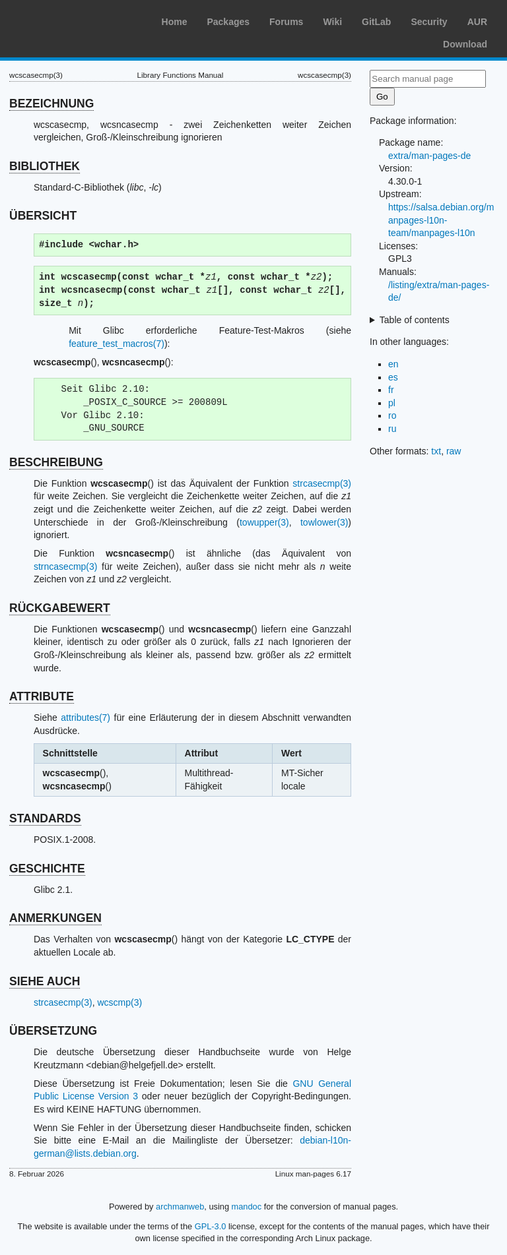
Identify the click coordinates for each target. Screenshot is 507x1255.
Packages (228, 21)
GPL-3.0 (210, 1226)
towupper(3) (264, 522)
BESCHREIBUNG (56, 462)
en (393, 364)
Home (174, 21)
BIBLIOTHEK (44, 166)
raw (453, 451)
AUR (477, 21)
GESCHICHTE (47, 868)
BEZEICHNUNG (51, 103)
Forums (286, 21)
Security (429, 21)
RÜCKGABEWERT (59, 608)
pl (391, 403)
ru (392, 428)
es (393, 377)
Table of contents (415, 320)
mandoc (247, 1206)
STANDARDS (45, 818)
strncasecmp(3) (65, 566)
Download (465, 44)
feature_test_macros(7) (116, 343)
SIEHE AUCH (44, 981)
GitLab (376, 21)
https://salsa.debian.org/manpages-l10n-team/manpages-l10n (441, 220)
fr (391, 389)
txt (436, 451)
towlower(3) (324, 522)
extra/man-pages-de (429, 155)
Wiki (332, 21)
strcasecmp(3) (321, 483)
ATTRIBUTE (41, 696)
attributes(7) (85, 717)
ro (392, 415)
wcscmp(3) (119, 1002)
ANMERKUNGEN (55, 918)
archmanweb (180, 1206)
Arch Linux (72, 20)
